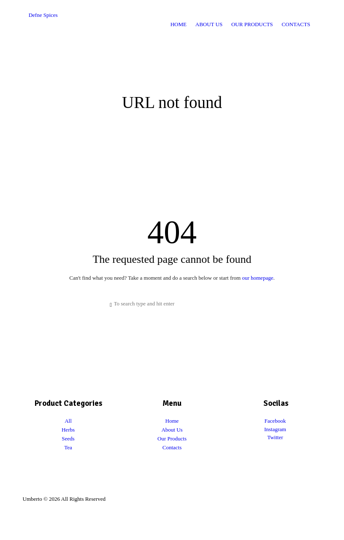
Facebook (275, 421)
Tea (68, 447)
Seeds (68, 438)
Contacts (172, 447)
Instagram (275, 429)
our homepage (257, 278)
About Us (171, 430)
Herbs (68, 430)
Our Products (172, 438)
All (68, 421)
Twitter (275, 437)
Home (172, 421)
